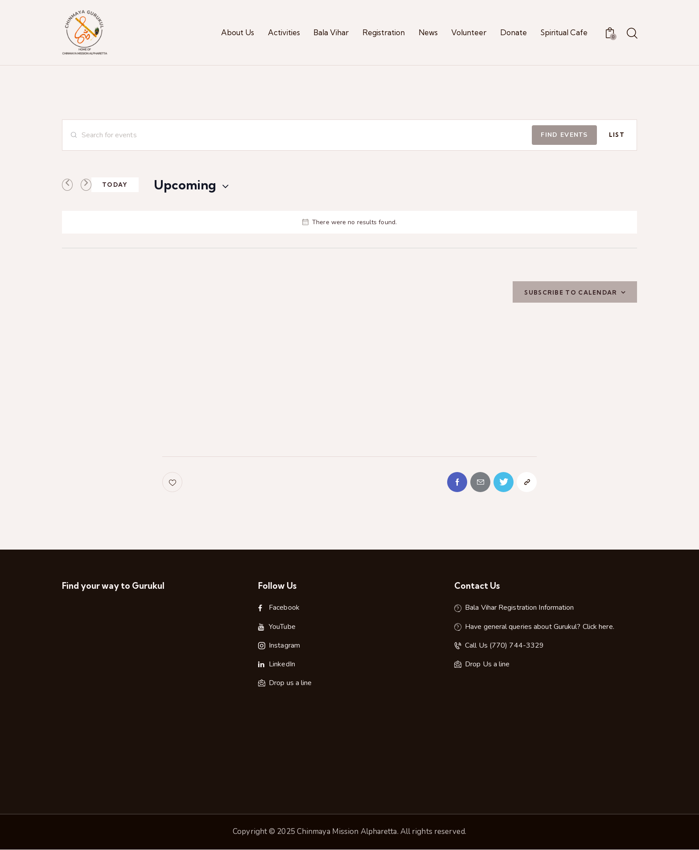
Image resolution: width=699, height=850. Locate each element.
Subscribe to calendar (570, 292)
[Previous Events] (67, 185)
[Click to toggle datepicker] (185, 185)
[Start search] (631, 34)
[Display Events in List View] (617, 135)
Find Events (564, 135)
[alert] (349, 222)
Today (115, 184)
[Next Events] (86, 185)
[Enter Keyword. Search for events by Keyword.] (297, 135)
